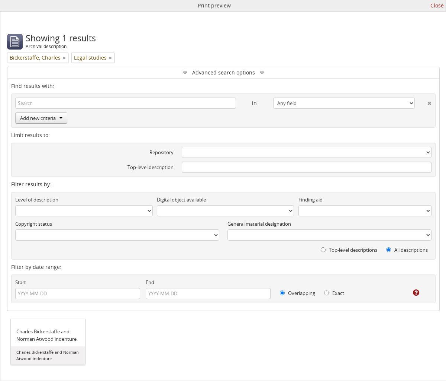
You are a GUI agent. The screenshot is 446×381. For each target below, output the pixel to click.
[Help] (411, 292)
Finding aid (310, 199)
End (150, 282)
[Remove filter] (64, 57)
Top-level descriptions (349, 250)
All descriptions (407, 250)
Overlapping (297, 293)
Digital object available (181, 199)
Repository (161, 152)
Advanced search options (223, 72)
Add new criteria (41, 118)
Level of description (36, 199)
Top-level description (150, 167)
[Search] (125, 103)
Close (437, 5)
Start (20, 282)
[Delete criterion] (423, 102)
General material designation (259, 223)
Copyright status (33, 223)
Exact (334, 293)
